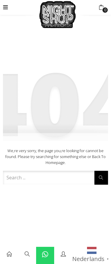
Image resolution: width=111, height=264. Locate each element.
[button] (101, 7)
